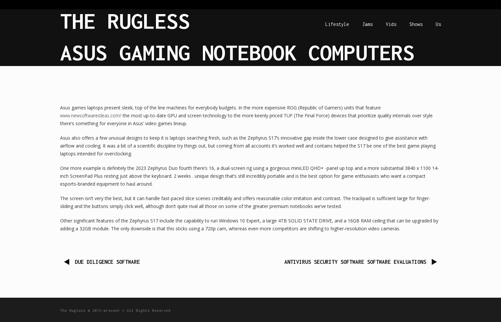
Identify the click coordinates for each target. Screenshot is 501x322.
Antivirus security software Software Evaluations (355, 262)
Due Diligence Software (107, 262)
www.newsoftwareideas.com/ (90, 115)
